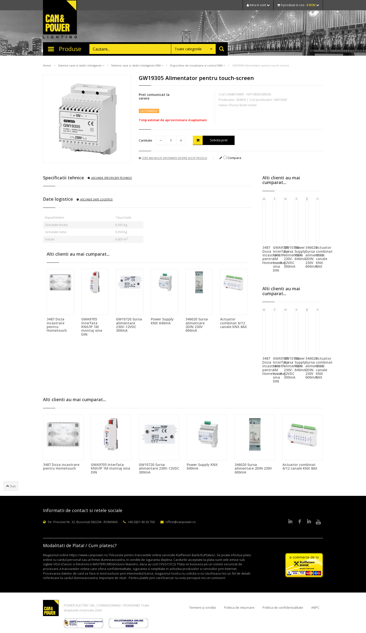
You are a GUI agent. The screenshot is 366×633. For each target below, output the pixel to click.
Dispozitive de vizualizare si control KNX (197, 65)
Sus (11, 486)
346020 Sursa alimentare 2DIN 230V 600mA (196, 325)
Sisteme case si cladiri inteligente (81, 65)
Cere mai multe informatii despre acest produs (173, 158)
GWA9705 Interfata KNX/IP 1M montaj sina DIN (91, 327)
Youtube (318, 522)
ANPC (315, 607)
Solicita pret (210, 140)
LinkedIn (290, 522)
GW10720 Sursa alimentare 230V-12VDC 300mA (129, 325)
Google (309, 522)
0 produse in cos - (298, 5)
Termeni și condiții (202, 607)
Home (47, 65)
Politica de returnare (239, 607)
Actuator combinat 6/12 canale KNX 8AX (233, 323)
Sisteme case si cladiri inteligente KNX (137, 65)
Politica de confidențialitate (283, 607)
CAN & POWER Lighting (60, 19)
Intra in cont (258, 5)
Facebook (300, 522)
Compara (232, 158)
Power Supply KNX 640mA (162, 321)
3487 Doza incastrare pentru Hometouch (57, 325)
